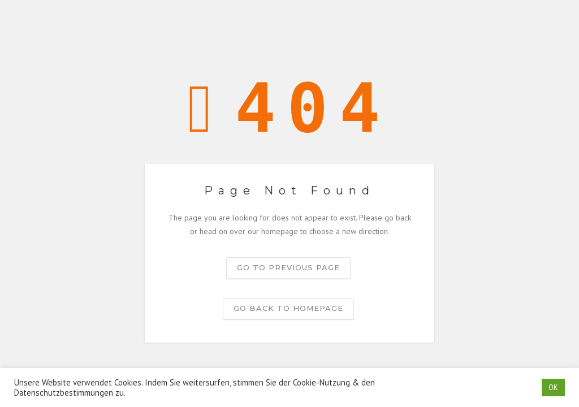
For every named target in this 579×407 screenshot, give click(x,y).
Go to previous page (288, 267)
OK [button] (553, 387)
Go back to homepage (288, 308)
